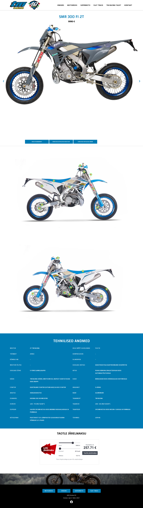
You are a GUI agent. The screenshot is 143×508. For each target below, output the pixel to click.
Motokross (72, 5)
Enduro (60, 5)
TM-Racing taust (113, 5)
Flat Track (98, 5)
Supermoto (85, 5)
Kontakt (128, 5)
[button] (3, 81)
